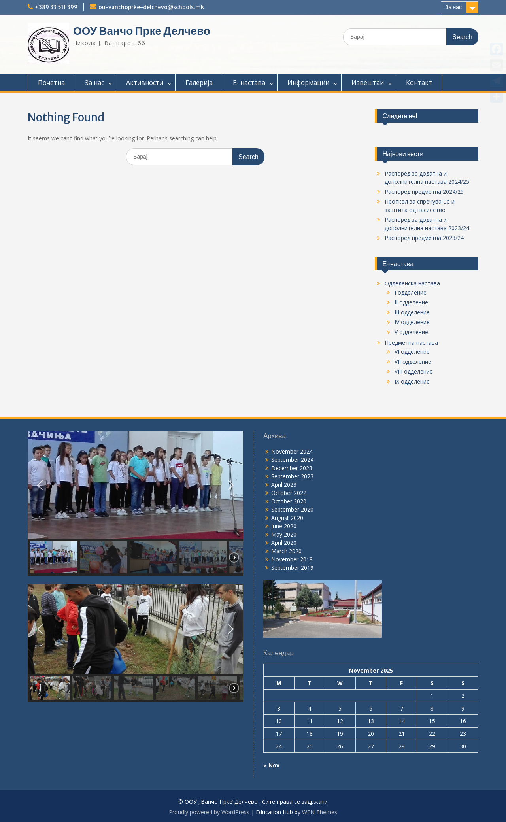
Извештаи (367, 82)
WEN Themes (319, 812)
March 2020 (286, 551)
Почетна (51, 82)
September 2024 (292, 459)
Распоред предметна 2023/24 (424, 238)
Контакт (419, 82)
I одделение (411, 292)
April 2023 (283, 484)
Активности (144, 82)
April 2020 (283, 542)
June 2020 (283, 526)
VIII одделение (414, 371)
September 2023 (292, 476)
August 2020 (287, 518)
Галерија (199, 82)
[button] (40, 485)
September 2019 (292, 567)
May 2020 (283, 534)
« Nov (271, 765)
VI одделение (412, 351)
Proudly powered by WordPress (209, 812)
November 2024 (292, 451)
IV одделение (412, 322)
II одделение (411, 302)
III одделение (412, 312)
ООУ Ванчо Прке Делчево (141, 31)
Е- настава (249, 82)
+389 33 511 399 (56, 7)
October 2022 (288, 493)
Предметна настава (411, 342)
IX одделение (412, 381)
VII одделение (413, 361)
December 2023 (291, 468)
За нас (453, 7)
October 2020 (288, 501)
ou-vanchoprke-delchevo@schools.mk (151, 7)
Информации (308, 82)
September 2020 (292, 509)
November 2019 (292, 559)
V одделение (411, 332)
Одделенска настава (412, 283)
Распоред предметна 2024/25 (424, 191)
